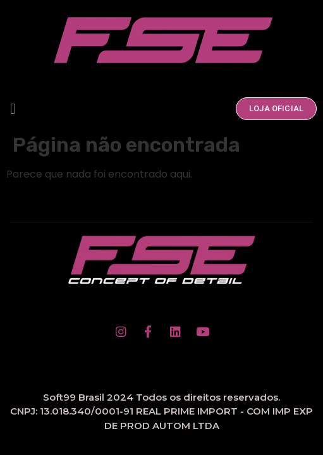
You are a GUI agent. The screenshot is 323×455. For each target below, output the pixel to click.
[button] (13, 108)
